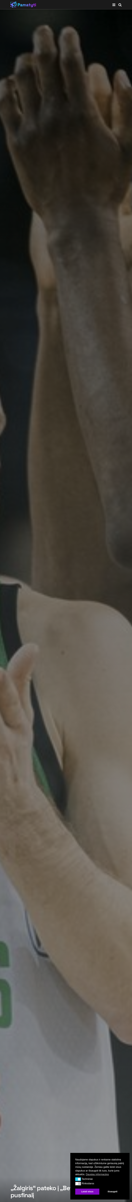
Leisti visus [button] (87, 1191)
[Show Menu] (113, 4)
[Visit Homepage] (23, 5)
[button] (78, 1179)
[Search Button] (120, 4)
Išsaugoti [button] (112, 1191)
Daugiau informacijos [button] (97, 1174)
